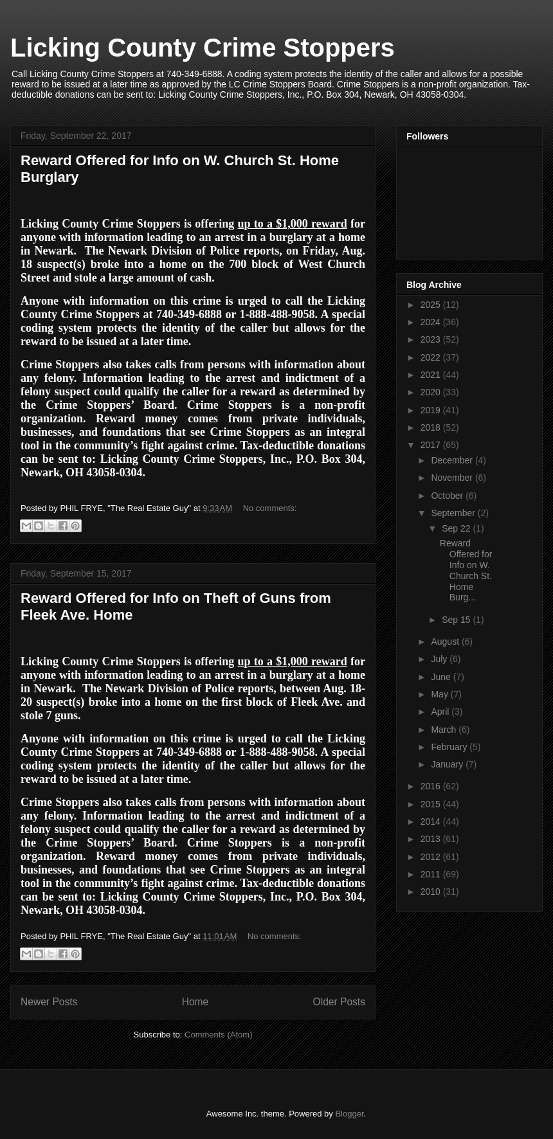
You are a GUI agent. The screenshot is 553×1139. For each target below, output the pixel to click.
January (448, 764)
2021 (432, 375)
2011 (432, 874)
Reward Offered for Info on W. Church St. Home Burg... (466, 570)
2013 (432, 839)
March (444, 729)
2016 (432, 786)
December (453, 460)
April (441, 711)
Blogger (349, 1113)
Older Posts (339, 1001)
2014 (432, 821)
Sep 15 (457, 619)
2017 (432, 445)
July (440, 659)
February (450, 747)
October (448, 495)
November (453, 477)
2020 (432, 392)
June (442, 677)
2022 (432, 357)
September (454, 513)
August (446, 641)
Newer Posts (49, 1001)
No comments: (270, 508)
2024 (432, 322)
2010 (432, 891)
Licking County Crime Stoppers (202, 47)
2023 (432, 339)
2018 (432, 427)
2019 (432, 410)
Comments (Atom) (218, 1034)
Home (195, 1001)
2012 (432, 857)
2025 (432, 305)
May (440, 694)
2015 (432, 804)
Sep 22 (457, 528)
